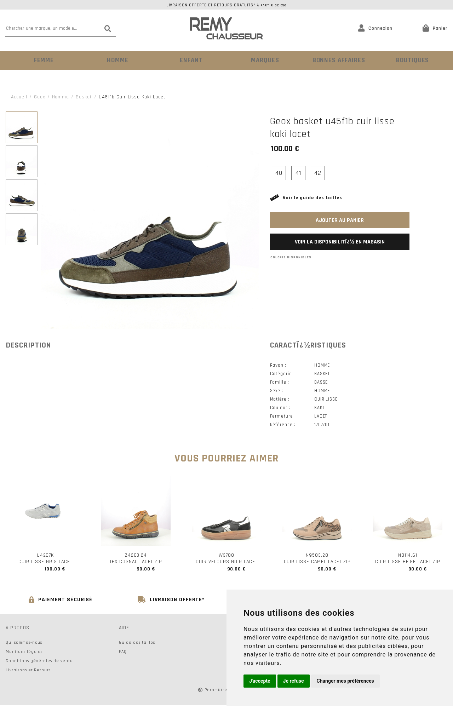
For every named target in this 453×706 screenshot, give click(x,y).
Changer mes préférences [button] (345, 681)
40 (278, 172)
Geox (39, 96)
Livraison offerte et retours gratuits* (226, 5)
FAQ (123, 652)
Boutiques (411, 60)
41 (298, 172)
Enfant (189, 60)
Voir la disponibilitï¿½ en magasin (340, 241)
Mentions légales (24, 652)
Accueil (19, 96)
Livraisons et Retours (28, 670)
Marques (263, 60)
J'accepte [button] (259, 681)
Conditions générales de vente (39, 661)
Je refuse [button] (293, 681)
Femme (42, 60)
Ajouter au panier (340, 219)
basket (84, 96)
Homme (116, 60)
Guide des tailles (137, 643)
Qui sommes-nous (24, 643)
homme (60, 96)
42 (317, 172)
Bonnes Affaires (337, 60)
